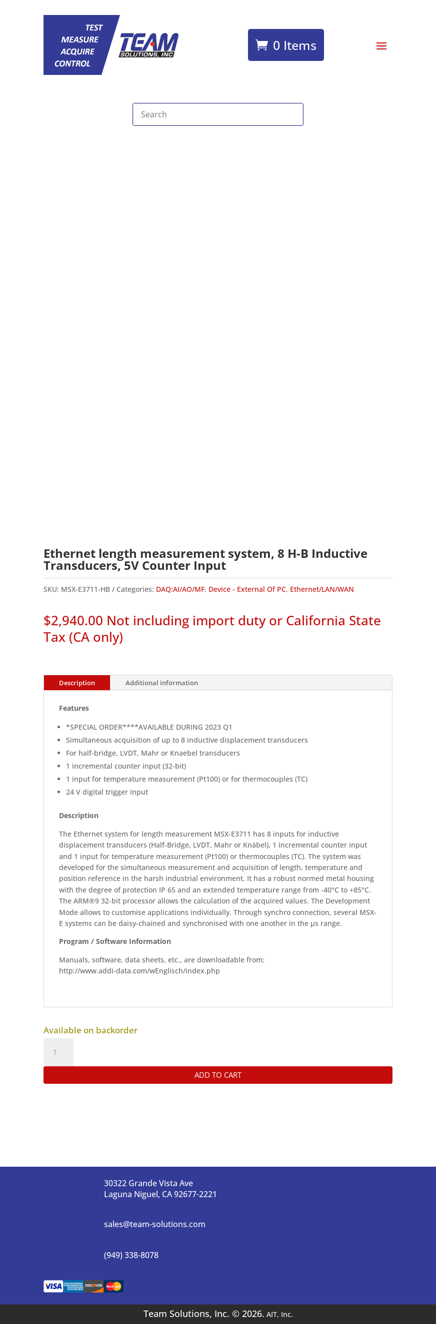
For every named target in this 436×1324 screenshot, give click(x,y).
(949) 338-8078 (131, 1255)
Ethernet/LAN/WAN (322, 589)
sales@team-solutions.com (155, 1224)
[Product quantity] (59, 1052)
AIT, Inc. (278, 1314)
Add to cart (218, 1075)
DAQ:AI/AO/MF (180, 589)
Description (77, 682)
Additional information (162, 682)
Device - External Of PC (247, 589)
